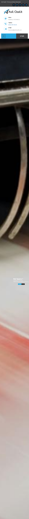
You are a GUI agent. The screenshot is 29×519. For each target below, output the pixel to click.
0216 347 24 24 (12, 24)
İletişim (22, 36)
